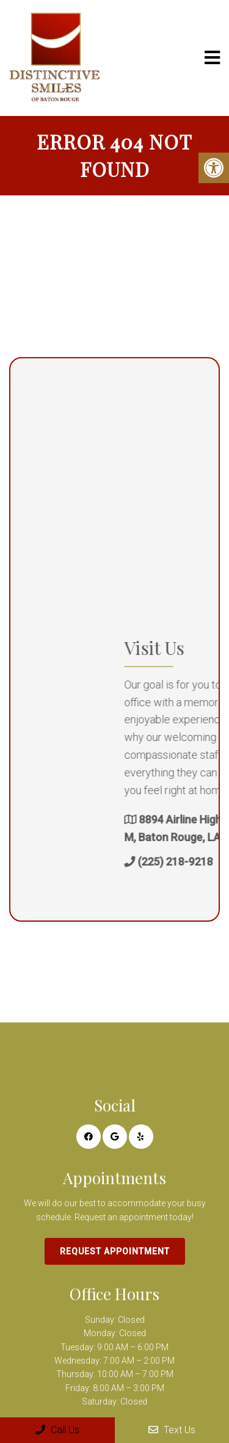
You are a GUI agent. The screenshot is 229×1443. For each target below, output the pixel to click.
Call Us (57, 1430)
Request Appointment (115, 1251)
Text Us (171, 1430)
